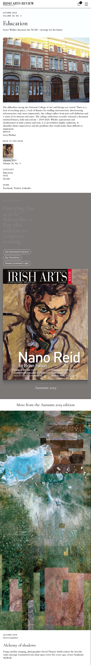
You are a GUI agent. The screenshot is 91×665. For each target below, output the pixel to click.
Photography (10, 638)
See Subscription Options (17, 251)
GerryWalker (9, 135)
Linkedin (26, 188)
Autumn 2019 (10, 13)
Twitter (17, 188)
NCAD (6, 178)
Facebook (7, 188)
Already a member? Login (17, 263)
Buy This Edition (12, 257)
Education (8, 172)
